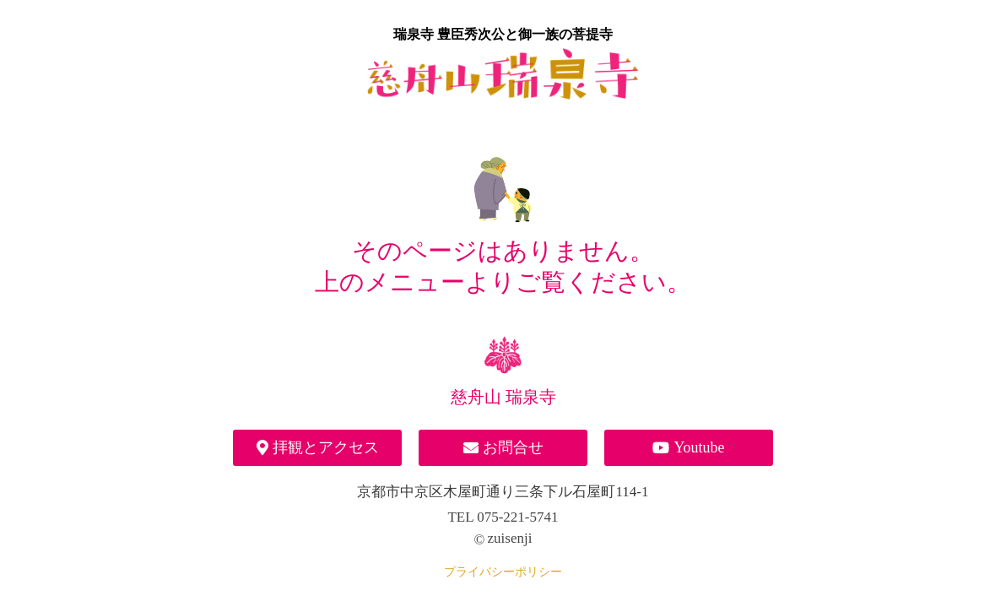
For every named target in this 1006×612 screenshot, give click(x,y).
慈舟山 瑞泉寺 (503, 396)
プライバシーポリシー (503, 572)
